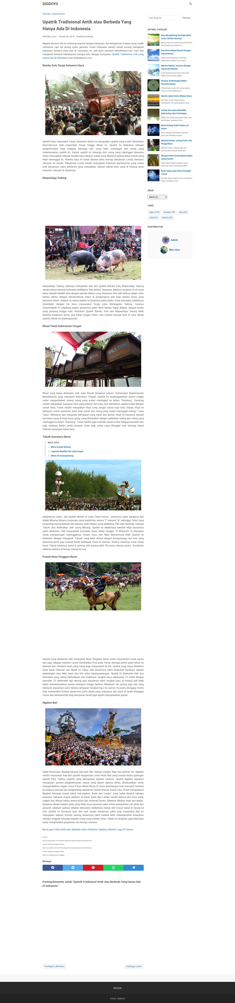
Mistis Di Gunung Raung (62, 456)
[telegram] (133, 868)
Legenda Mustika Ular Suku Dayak (67, 451)
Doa (183, 212)
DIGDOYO (50, 4)
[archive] (157, 197)
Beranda (118, 988)
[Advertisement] (93, 203)
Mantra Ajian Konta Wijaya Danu (176, 96)
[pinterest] (93, 868)
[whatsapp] (113, 868)
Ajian (154, 212)
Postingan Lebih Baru (54, 966)
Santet (167, 217)
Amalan (169, 212)
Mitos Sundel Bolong (61, 447)
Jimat (153, 217)
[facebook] (53, 868)
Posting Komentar (84, 36)
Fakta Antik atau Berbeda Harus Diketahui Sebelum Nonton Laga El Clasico (93, 829)
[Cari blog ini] (190, 4)
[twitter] (73, 868)
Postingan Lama (133, 966)
